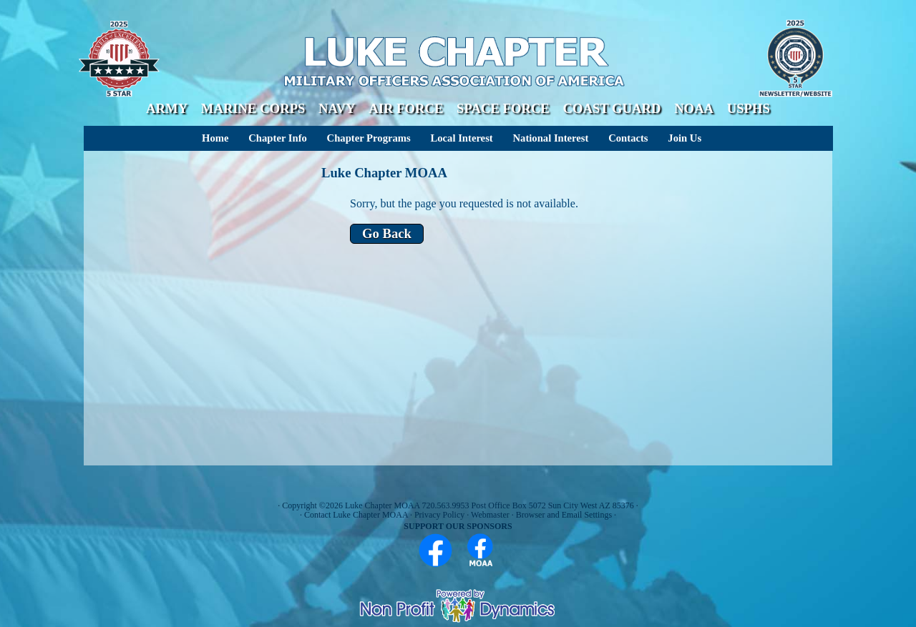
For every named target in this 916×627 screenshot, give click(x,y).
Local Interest (461, 138)
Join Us (684, 138)
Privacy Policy (439, 515)
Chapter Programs (369, 138)
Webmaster (490, 515)
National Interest (550, 138)
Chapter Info (277, 138)
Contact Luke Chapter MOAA (356, 515)
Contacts (628, 138)
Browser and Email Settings (564, 515)
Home (215, 138)
